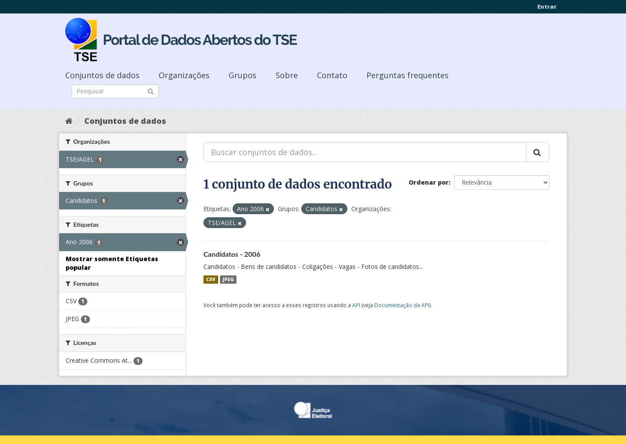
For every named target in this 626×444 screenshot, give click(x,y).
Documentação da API (401, 305)
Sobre (287, 75)
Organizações (184, 75)
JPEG (228, 279)
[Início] (69, 121)
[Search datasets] (115, 91)
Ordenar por (429, 182)
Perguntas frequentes (407, 75)
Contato (332, 75)
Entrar (546, 6)
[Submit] (150, 90)
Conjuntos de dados (102, 75)
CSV (210, 279)
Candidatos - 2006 (231, 254)
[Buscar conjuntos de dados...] (364, 152)
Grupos (242, 75)
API (356, 305)
